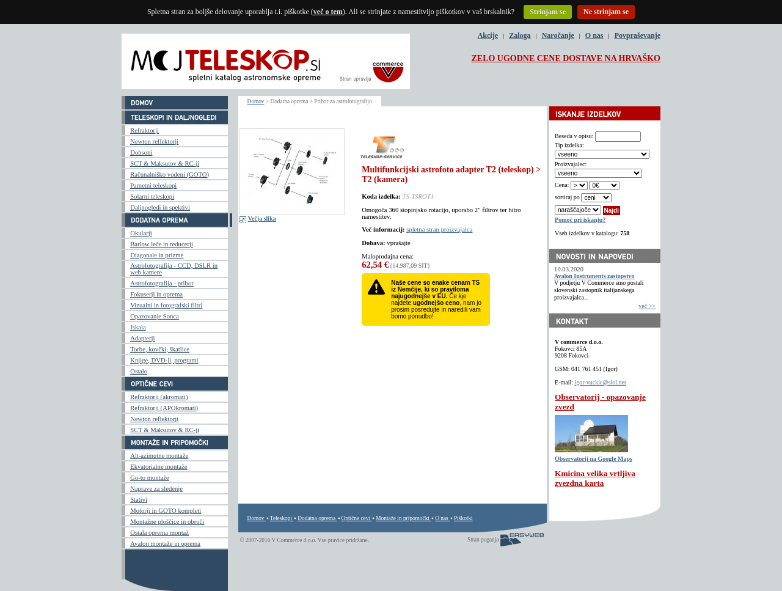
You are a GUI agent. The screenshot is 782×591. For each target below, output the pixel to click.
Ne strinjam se (606, 11)
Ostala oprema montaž (159, 532)
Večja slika (262, 218)
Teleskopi (281, 518)
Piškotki (463, 518)
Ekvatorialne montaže (158, 466)
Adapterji (142, 338)
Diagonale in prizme (156, 255)
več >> (647, 306)
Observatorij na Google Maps (593, 458)
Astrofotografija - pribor (162, 283)
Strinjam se (548, 11)
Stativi (138, 499)
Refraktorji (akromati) (159, 397)
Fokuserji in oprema (156, 294)
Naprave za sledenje (156, 488)
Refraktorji (144, 130)
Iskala (137, 327)
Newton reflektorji (154, 141)
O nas (594, 35)
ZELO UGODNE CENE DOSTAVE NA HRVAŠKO (565, 58)
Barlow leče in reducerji (161, 244)
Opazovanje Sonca (154, 316)
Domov (256, 101)
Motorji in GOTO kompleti (165, 510)
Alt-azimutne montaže (159, 455)
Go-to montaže (149, 477)
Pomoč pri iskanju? (580, 219)
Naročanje (558, 35)
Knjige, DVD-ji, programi (164, 360)
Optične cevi (356, 518)
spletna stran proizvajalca (439, 229)
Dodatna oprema (316, 518)
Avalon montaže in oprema (165, 543)
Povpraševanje (637, 35)
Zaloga (519, 35)
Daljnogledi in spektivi (160, 207)
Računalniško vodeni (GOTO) (169, 174)
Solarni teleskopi (152, 196)
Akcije (488, 35)
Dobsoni (141, 152)
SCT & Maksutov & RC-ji (164, 163)
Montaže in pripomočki (402, 518)
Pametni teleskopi (153, 185)
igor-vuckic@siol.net (600, 382)
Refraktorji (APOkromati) (164, 408)
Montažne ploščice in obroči (167, 521)
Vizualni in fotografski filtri (166, 305)
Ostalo (138, 371)
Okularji (141, 233)
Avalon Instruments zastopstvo (594, 276)
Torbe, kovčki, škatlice (159, 349)
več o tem (328, 11)
